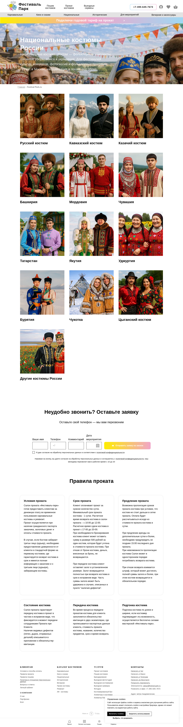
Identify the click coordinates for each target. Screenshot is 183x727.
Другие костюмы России (41, 378)
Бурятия (27, 320)
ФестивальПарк (30, 6)
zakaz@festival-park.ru (152, 686)
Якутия (75, 261)
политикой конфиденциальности (111, 452)
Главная (21, 87)
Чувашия (126, 202)
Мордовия (78, 202)
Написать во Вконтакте (140, 680)
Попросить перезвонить (140, 683)
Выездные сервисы (89, 7)
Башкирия (28, 202)
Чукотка (76, 320)
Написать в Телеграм (139, 677)
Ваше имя (38, 439)
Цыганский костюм (135, 320)
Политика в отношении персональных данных (35, 681)
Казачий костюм (132, 143)
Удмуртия (127, 261)
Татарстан (28, 261)
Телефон (55, 439)
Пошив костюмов (50, 7)
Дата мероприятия (93, 437)
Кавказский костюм (85, 143)
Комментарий (76, 439)
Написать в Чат (137, 671)
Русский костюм (34, 143)
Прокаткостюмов (69, 7)
